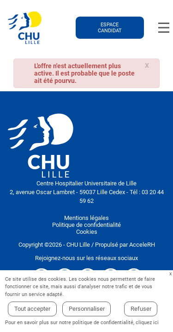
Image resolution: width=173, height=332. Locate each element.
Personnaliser (87, 308)
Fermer (170, 274)
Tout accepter (32, 308)
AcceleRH (142, 244)
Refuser (141, 308)
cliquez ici (147, 323)
